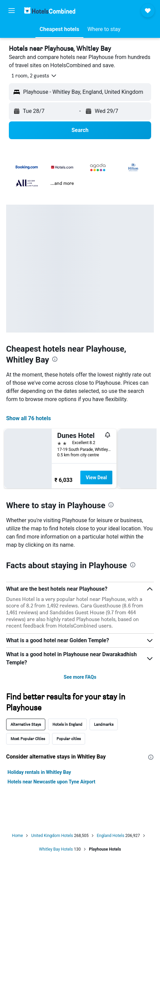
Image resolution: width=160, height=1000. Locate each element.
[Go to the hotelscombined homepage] (49, 10)
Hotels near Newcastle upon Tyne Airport (51, 781)
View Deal (96, 477)
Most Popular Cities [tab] (28, 738)
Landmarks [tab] (103, 724)
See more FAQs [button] (80, 677)
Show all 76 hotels (28, 418)
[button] (11, 10)
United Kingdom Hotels (52, 835)
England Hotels (110, 835)
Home (17, 835)
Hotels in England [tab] (67, 724)
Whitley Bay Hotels (56, 849)
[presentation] (55, 359)
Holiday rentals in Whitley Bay (39, 772)
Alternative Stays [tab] (26, 724)
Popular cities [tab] (69, 738)
